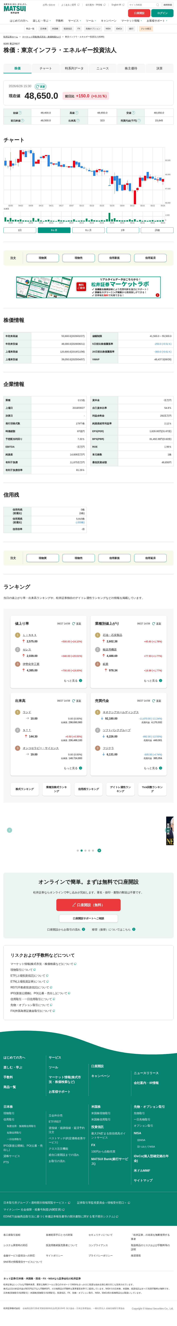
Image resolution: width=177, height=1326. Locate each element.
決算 (159, 68)
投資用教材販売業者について (61, 1245)
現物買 (42, 257)
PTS (6, 1162)
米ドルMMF (142, 1170)
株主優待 (131, 68)
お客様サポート (156, 20)
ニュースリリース (146, 1073)
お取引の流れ (57, 1161)
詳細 (157, 230)
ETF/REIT (55, 1121)
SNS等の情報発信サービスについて (22, 1261)
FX (79, 28)
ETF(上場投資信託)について (28, 975)
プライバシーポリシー (100, 1255)
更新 (42, 86)
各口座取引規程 (11, 1234)
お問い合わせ (49, 5)
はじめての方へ (19, 20)
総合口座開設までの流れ (64, 1154)
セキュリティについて (100, 1234)
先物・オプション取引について (30, 1005)
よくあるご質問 (70, 5)
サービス (73, 20)
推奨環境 (136, 1255)
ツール (90, 20)
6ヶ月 (88, 230)
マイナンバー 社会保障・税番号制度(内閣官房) (33, 1209)
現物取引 (9, 1113)
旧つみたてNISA (146, 1146)
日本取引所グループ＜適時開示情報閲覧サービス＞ (36, 1202)
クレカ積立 (146, 28)
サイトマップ (143, 1180)
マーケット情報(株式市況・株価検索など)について (42, 963)
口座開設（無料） (91, 905)
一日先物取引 (142, 1119)
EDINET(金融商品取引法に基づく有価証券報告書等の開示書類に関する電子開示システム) (60, 1216)
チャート (46, 68)
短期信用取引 (14, 1132)
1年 (123, 230)
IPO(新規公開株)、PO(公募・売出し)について (39, 993)
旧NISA (141, 1140)
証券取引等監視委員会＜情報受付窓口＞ (103, 1202)
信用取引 (9, 1119)
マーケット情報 (130, 20)
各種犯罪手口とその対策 (59, 1234)
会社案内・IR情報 (95, 5)
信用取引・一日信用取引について (31, 999)
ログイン (162, 13)
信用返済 (150, 257)
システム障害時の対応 (15, 1245)
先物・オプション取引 (149, 1106)
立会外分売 (56, 1115)
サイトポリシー (54, 1255)
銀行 (131, 28)
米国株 (55, 28)
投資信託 (68, 28)
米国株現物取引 (101, 1113)
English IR (118, 5)
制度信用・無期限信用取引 (21, 1126)
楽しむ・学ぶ (40, 20)
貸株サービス (11, 1156)
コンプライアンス (98, 1245)
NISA (108, 28)
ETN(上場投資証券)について (28, 981)
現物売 (78, 257)
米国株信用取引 (101, 1119)
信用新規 (114, 257)
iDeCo (119, 28)
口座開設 (139, 13)
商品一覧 (30, 28)
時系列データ (74, 68)
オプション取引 (143, 1125)
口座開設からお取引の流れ (63, 929)
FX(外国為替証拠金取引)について (31, 1010)
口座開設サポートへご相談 (88, 918)
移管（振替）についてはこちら (111, 929)
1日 (20, 230)
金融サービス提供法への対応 (19, 1255)
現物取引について (22, 969)
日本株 (43, 28)
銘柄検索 (168, 5)
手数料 (59, 20)
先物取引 (139, 1113)
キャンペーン (109, 20)
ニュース (102, 68)
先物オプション (93, 28)
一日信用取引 (14, 1139)
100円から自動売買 (103, 1151)
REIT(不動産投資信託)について (30, 987)
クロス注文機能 (58, 1148)
